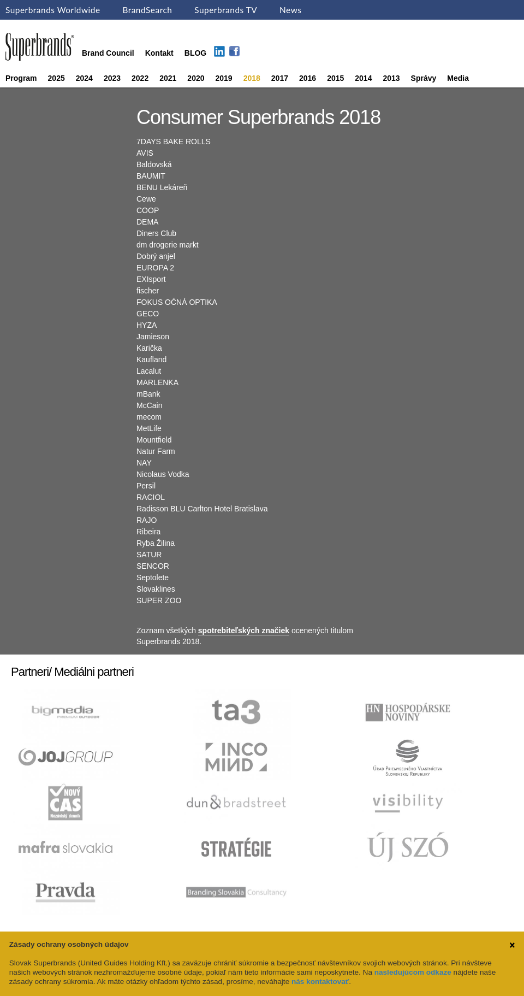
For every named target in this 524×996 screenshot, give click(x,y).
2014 (363, 78)
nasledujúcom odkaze (412, 972)
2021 (167, 78)
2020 (195, 78)
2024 (84, 78)
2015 (335, 78)
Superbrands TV (225, 10)
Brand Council (108, 53)
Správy (424, 78)
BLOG (195, 53)
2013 (391, 78)
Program (21, 78)
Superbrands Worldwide (52, 10)
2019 (224, 78)
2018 (251, 78)
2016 (307, 78)
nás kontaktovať (320, 981)
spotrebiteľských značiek (243, 630)
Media (458, 78)
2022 (140, 78)
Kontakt (159, 53)
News (290, 10)
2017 (279, 78)
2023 (112, 78)
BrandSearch (147, 10)
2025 (56, 78)
